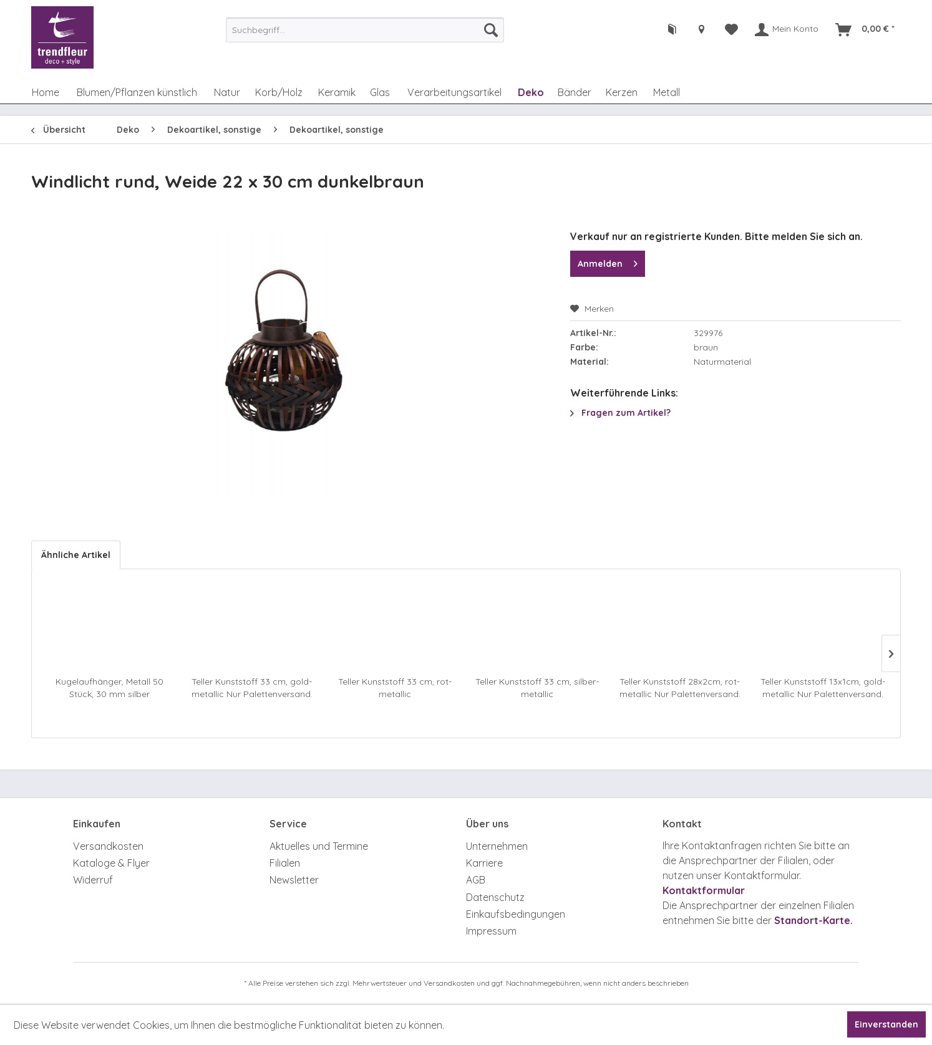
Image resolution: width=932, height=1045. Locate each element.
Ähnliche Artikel (75, 555)
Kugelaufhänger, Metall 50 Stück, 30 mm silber (109, 688)
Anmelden (608, 261)
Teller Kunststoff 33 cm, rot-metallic (395, 688)
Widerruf (93, 880)
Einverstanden (886, 1024)
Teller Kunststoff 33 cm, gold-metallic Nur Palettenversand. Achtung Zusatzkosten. (252, 688)
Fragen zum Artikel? (620, 412)
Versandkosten (108, 846)
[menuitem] (365, 29)
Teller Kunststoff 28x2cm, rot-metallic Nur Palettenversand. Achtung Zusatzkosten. (679, 688)
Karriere (484, 863)
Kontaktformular (704, 890)
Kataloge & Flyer (111, 863)
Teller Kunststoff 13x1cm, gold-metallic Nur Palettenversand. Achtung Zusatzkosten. (822, 688)
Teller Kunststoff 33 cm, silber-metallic (537, 688)
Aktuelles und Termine (318, 846)
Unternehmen (497, 846)
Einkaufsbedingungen (515, 914)
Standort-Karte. (813, 920)
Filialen (284, 863)
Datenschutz (495, 897)
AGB (475, 880)
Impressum (491, 931)
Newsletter (294, 880)
